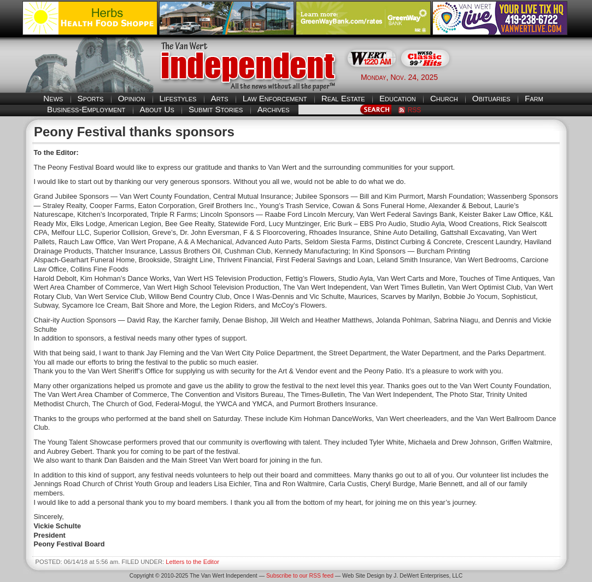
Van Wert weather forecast (515, 76)
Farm (534, 98)
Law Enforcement (275, 98)
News (53, 98)
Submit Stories (216, 109)
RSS (414, 110)
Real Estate (343, 98)
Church (444, 98)
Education (397, 98)
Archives (273, 109)
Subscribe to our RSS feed (299, 576)
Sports (91, 98)
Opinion (131, 98)
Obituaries (491, 98)
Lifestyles (178, 98)
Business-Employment (86, 109)
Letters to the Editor (192, 561)
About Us (157, 109)
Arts (219, 98)
